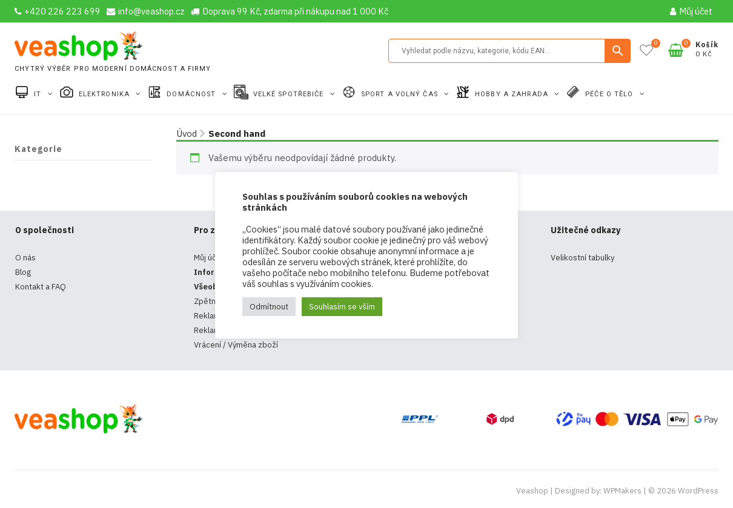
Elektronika (105, 94)
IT (39, 94)
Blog (23, 272)
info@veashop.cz (146, 11)
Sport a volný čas (400, 94)
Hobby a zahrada (513, 94)
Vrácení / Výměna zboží (236, 345)
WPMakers (622, 491)
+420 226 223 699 (58, 11)
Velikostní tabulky (582, 257)
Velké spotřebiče (290, 94)
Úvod (186, 133)
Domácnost (192, 94)
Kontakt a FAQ (40, 287)
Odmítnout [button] (269, 307)
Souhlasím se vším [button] (342, 307)
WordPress (698, 491)
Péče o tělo (610, 94)
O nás (25, 257)
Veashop (532, 491)
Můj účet (691, 11)
